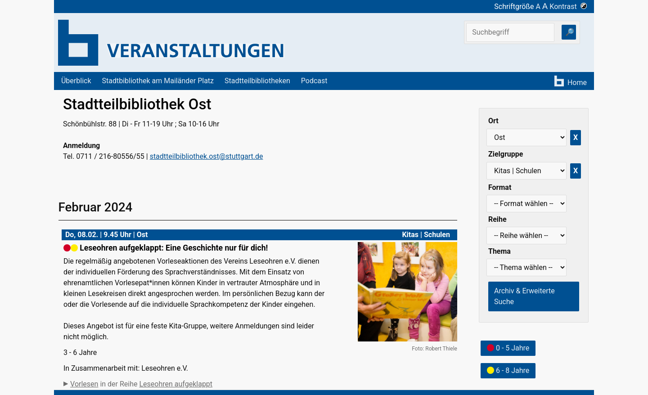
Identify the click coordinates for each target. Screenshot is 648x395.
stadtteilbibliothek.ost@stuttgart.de (206, 156)
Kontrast (568, 6)
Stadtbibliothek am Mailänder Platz (158, 80)
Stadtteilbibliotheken (257, 80)
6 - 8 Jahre (508, 370)
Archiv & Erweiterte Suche (524, 296)
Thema (499, 251)
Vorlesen (84, 384)
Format (499, 187)
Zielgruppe (505, 154)
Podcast (314, 80)
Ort (493, 121)
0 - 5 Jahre (508, 348)
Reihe (497, 219)
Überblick (76, 80)
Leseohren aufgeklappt (175, 384)
